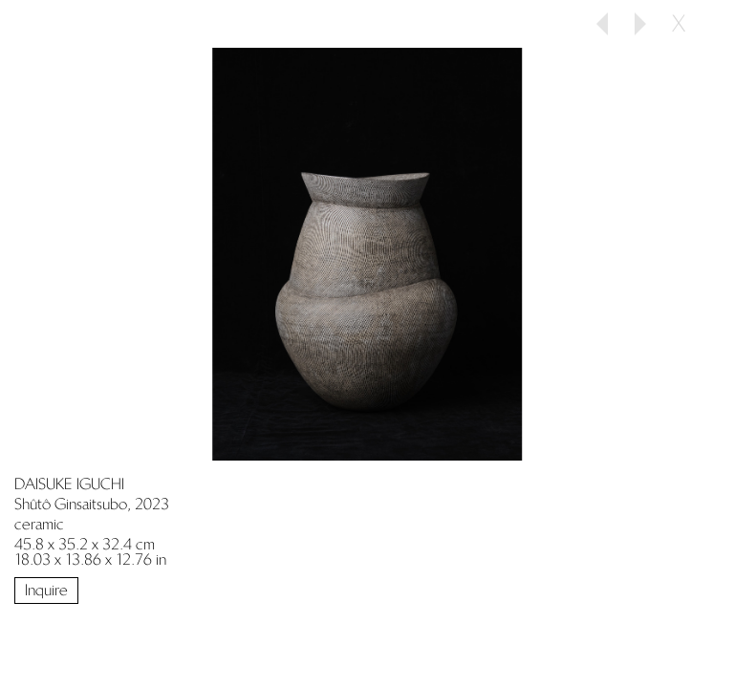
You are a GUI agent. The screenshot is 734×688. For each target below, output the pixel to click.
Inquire (46, 590)
